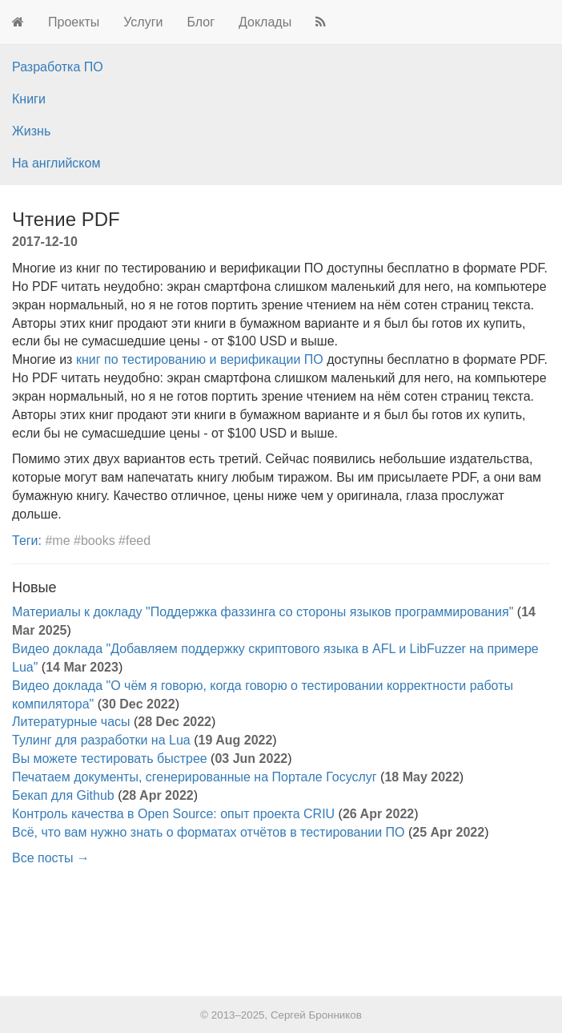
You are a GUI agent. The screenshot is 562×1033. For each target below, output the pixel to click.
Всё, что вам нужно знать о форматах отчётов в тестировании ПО (208, 832)
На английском (56, 163)
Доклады (265, 22)
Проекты (73, 22)
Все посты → (51, 858)
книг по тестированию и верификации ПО (199, 359)
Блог (201, 22)
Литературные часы (71, 721)
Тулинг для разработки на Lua (101, 740)
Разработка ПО (57, 67)
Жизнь (31, 131)
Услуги (143, 22)
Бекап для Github (63, 795)
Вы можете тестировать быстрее (109, 758)
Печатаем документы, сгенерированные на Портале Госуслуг (194, 777)
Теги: (27, 540)
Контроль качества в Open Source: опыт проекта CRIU (173, 814)
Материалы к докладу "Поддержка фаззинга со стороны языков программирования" (262, 612)
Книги (29, 99)
